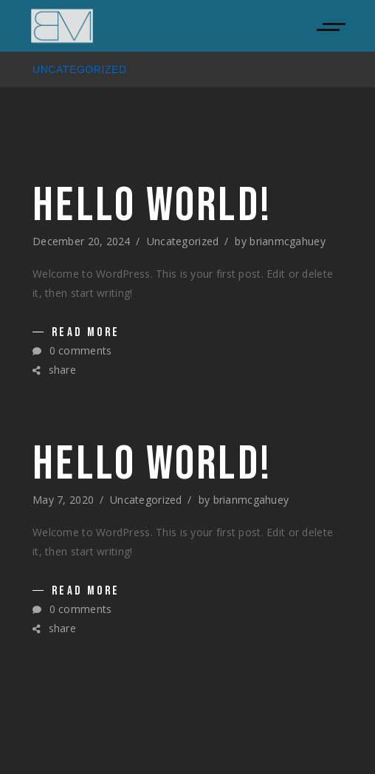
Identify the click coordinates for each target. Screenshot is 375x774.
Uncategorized (183, 241)
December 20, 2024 (81, 241)
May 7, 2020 (63, 500)
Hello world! (152, 206)
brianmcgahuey (288, 241)
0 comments (71, 350)
